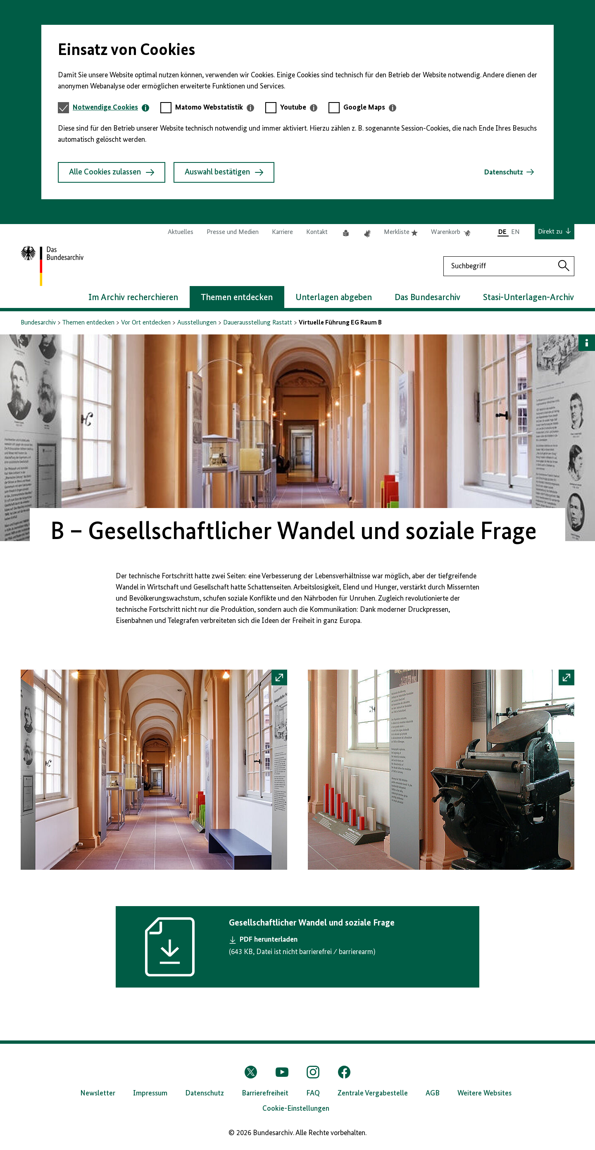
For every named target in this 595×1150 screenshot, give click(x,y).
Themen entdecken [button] (237, 297)
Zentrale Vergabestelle (373, 1093)
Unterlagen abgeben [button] (333, 297)
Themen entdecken (88, 323)
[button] (154, 772)
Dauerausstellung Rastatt (257, 323)
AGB (433, 1093)
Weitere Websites (484, 1093)
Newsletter (97, 1093)
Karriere (282, 232)
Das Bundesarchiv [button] (427, 297)
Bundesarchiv (38, 323)
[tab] (111, 107)
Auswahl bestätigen (224, 172)
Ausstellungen (197, 323)
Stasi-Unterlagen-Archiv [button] (528, 297)
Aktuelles (180, 232)
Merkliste (401, 232)
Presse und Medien (233, 232)
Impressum (150, 1093)
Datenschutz (503, 172)
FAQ (313, 1093)
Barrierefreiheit (265, 1093)
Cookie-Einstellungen (295, 1108)
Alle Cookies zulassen (111, 172)
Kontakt (317, 232)
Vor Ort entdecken (146, 323)
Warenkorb (450, 232)
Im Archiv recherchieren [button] (133, 297)
